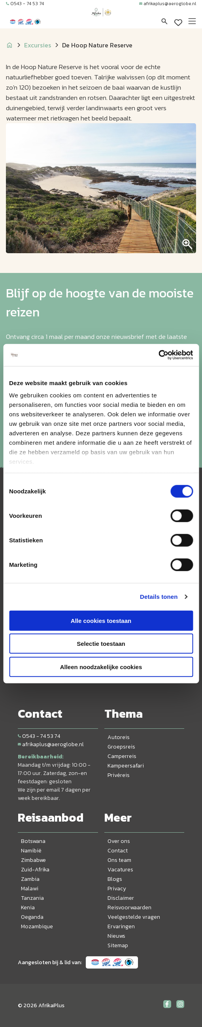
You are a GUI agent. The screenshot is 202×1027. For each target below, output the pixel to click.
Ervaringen (121, 926)
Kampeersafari (126, 766)
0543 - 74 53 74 (25, 3)
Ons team (119, 860)
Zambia (30, 879)
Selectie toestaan (101, 643)
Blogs (115, 879)
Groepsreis (121, 747)
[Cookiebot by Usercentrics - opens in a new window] (158, 355)
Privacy (117, 888)
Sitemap (118, 945)
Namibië (31, 850)
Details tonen (158, 596)
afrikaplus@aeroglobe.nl (167, 3)
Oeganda (32, 917)
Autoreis (119, 737)
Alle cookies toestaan (101, 620)
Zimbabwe (33, 860)
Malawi (29, 888)
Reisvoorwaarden (129, 907)
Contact (118, 850)
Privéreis (119, 775)
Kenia (28, 907)
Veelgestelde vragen (134, 917)
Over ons (119, 841)
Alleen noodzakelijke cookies (101, 666)
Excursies (37, 45)
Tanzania (32, 898)
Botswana (33, 841)
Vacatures (120, 869)
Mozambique (37, 926)
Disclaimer (121, 898)
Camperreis (122, 756)
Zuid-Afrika (35, 869)
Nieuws (116, 936)
